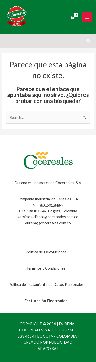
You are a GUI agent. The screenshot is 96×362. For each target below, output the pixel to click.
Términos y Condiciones (46, 268)
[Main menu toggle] (87, 17)
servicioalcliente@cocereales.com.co (48, 217)
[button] (88, 41)
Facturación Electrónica (46, 301)
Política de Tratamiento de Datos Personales (46, 284)
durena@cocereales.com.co (48, 223)
